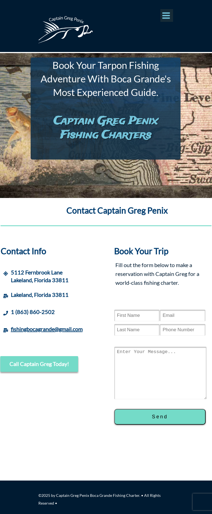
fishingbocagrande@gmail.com (47, 329)
